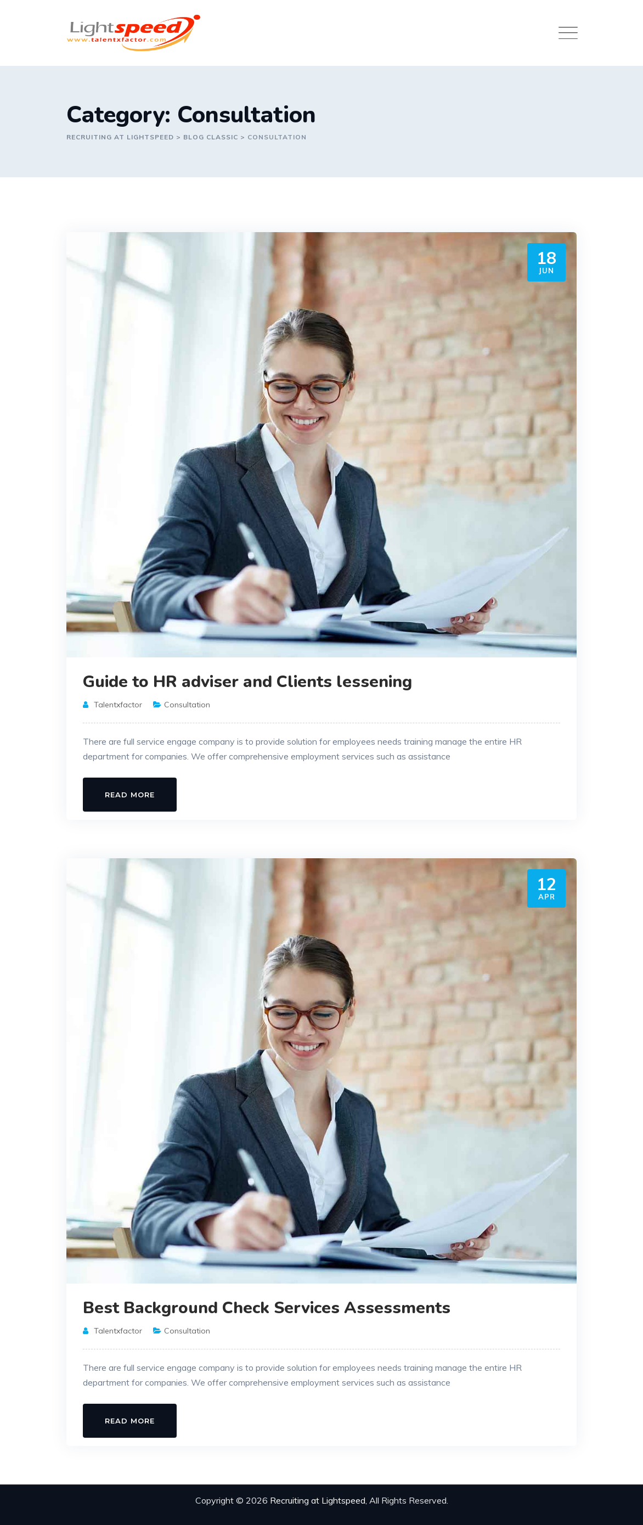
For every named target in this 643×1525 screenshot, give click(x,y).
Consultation (187, 705)
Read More (130, 794)
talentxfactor (118, 705)
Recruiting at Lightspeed (317, 1500)
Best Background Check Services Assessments (266, 1308)
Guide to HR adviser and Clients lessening (247, 682)
